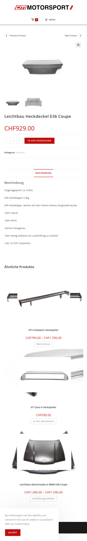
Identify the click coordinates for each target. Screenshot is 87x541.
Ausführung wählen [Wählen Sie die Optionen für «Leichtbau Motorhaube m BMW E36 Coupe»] (43, 498)
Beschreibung (43, 173)
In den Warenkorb (39, 140)
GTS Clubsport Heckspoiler (43, 330)
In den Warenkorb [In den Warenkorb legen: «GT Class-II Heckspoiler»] (43, 421)
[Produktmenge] (13, 141)
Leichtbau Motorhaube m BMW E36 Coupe (43, 484)
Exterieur (20, 152)
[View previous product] (6, 35)
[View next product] (80, 35)
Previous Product (18, 35)
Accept (12, 532)
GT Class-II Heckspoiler (43, 407)
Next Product (71, 35)
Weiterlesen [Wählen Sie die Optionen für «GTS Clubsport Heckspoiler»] (43, 344)
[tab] (43, 173)
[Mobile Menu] (50, 20)
